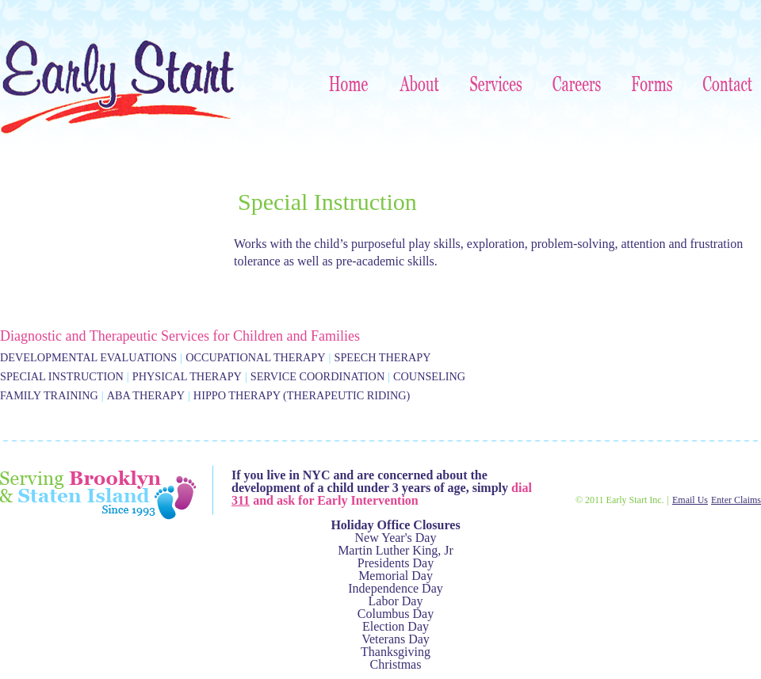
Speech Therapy (382, 357)
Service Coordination (317, 376)
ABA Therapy (146, 395)
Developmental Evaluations (88, 357)
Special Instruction (62, 376)
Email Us (690, 499)
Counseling (429, 376)
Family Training (49, 395)
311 (240, 500)
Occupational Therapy (255, 357)
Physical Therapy (187, 376)
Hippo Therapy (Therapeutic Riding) (302, 395)
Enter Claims (736, 499)
